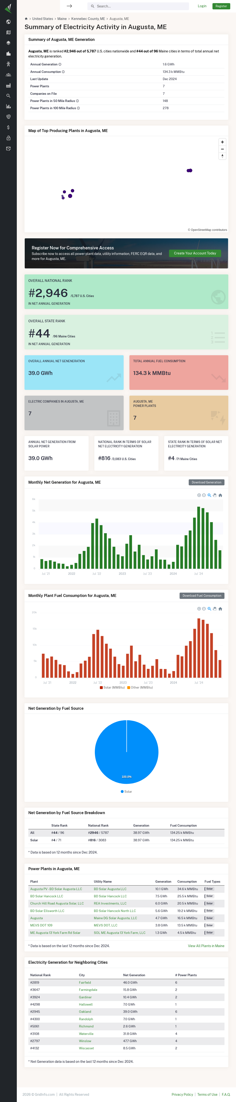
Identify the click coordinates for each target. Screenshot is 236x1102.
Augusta (36, 918)
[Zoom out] (222, 149)
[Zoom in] (222, 142)
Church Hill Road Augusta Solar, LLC (57, 903)
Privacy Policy (182, 1094)
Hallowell (86, 1004)
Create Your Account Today (195, 253)
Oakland (85, 1011)
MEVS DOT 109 (41, 925)
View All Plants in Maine (206, 946)
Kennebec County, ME (88, 19)
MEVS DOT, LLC (105, 925)
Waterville (86, 1034)
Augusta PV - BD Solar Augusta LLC (56, 889)
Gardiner (85, 997)
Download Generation (206, 482)
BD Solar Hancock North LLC (115, 911)
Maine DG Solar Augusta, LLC (115, 918)
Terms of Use (207, 1094)
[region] (8, 548)
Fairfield (85, 982)
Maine (62, 19)
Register (221, 6)
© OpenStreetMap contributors (207, 230)
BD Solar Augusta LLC (110, 889)
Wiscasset (86, 1048)
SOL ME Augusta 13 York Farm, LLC (119, 933)
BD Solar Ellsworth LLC (47, 911)
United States (42, 19)
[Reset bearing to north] (222, 155)
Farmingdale (88, 990)
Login (202, 6)
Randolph (86, 1019)
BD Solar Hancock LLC (46, 896)
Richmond (86, 1026)
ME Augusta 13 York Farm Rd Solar (55, 933)
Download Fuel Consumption (202, 595)
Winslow (85, 1041)
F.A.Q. (226, 1094)
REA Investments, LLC (110, 903)
